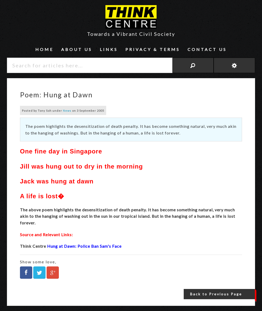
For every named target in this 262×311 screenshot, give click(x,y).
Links (109, 49)
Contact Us (207, 49)
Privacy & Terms (152, 49)
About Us (76, 49)
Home (44, 49)
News (67, 110)
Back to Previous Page (216, 294)
